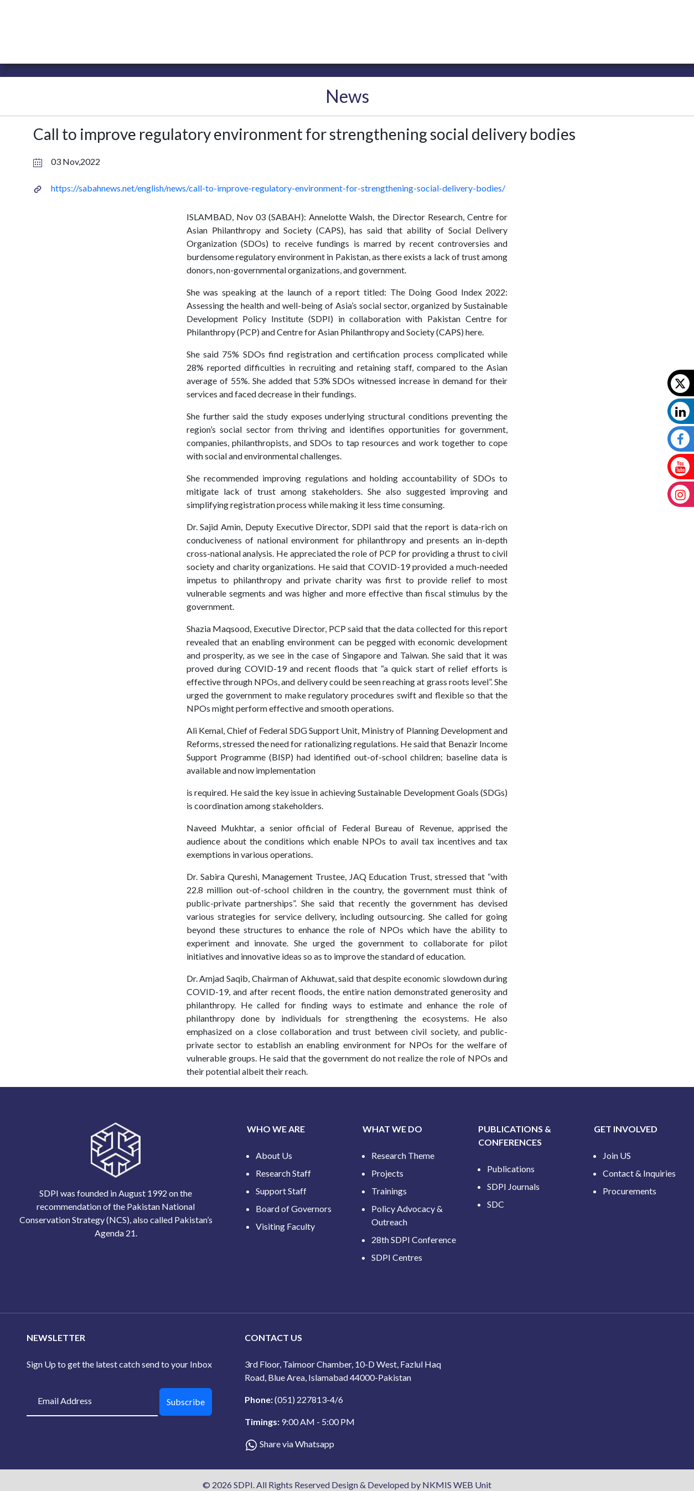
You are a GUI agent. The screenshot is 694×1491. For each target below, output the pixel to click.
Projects (387, 1173)
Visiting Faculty (285, 1226)
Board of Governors (294, 1208)
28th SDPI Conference (413, 1239)
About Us (274, 1155)
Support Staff (281, 1190)
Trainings (389, 1190)
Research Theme (402, 1155)
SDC (495, 1204)
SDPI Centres (396, 1257)
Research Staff (283, 1173)
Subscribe (186, 1401)
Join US (617, 1155)
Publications (511, 1168)
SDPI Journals (513, 1186)
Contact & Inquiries (639, 1173)
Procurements (629, 1190)
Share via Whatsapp (297, 1443)
